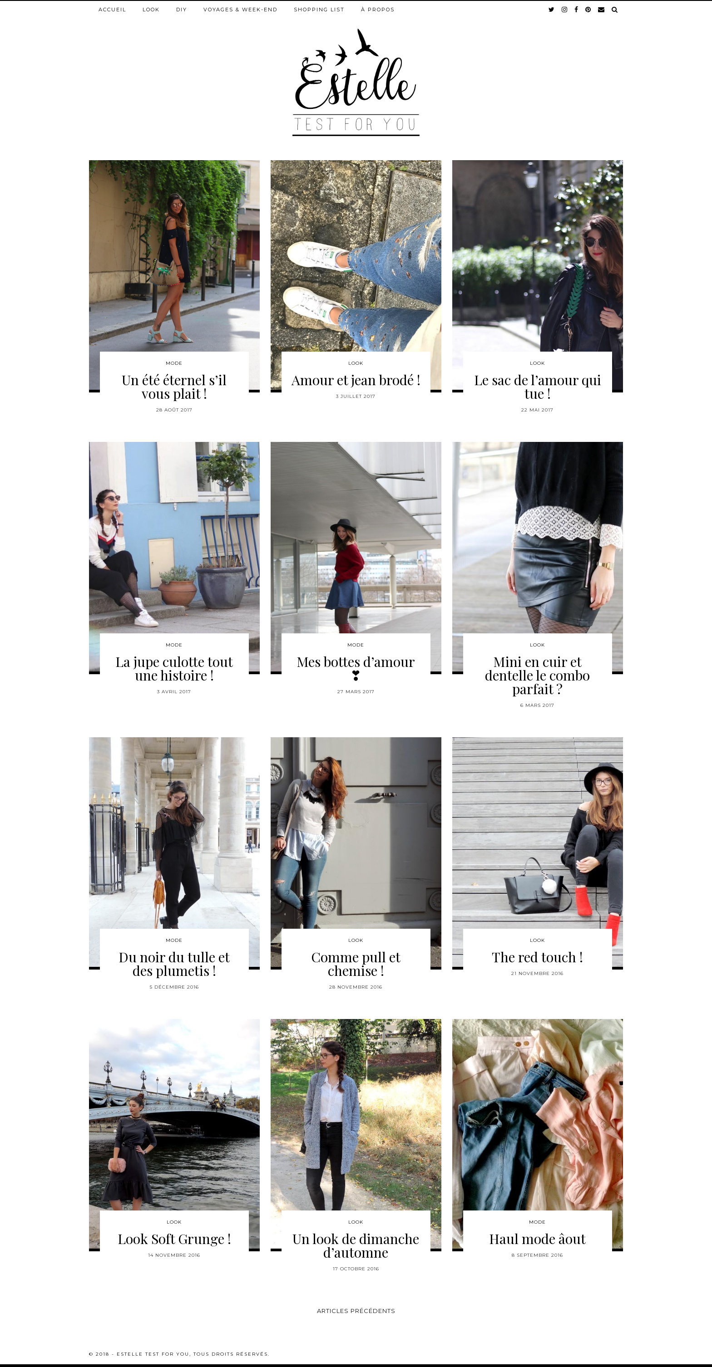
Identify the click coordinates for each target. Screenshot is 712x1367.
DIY (181, 9)
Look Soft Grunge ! (174, 1239)
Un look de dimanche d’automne (355, 1245)
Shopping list (319, 9)
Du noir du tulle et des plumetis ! (174, 964)
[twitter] (552, 9)
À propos (378, 9)
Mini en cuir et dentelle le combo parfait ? (537, 675)
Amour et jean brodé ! (356, 380)
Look (151, 9)
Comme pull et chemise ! (355, 964)
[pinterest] (588, 9)
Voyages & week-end (240, 9)
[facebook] (576, 9)
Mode (174, 363)
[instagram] (565, 9)
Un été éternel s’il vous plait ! (174, 386)
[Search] (615, 9)
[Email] (601, 9)
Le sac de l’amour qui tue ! (537, 386)
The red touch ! (537, 957)
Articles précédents (356, 1310)
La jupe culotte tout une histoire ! (174, 668)
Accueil (112, 9)
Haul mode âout (537, 1239)
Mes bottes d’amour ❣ (356, 668)
